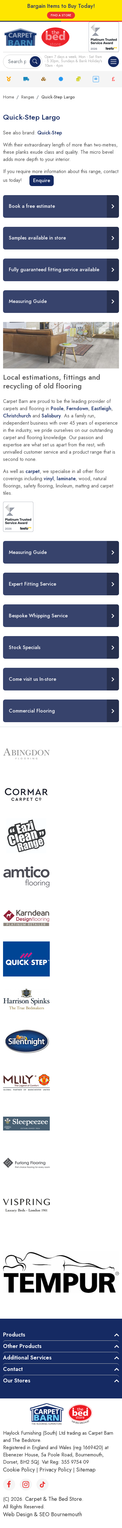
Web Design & (21, 1514)
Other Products (22, 1346)
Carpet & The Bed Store (53, 1499)
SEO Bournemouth (60, 1514)
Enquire (41, 180)
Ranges (27, 97)
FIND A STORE (61, 15)
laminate (66, 478)
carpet (32, 471)
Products (14, 1335)
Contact (13, 1369)
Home (8, 97)
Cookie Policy (19, 1470)
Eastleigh (101, 408)
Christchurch (17, 415)
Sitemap (86, 1470)
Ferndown (77, 408)
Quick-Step (49, 132)
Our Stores (16, 1381)
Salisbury (51, 415)
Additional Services (27, 1358)
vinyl (49, 478)
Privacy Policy (55, 1470)
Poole (57, 408)
